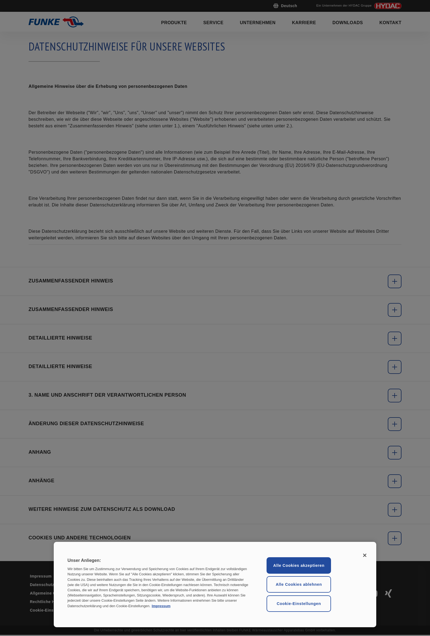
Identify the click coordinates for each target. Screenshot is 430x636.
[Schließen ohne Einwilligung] (365, 555)
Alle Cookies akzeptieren (298, 565)
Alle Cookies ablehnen (299, 584)
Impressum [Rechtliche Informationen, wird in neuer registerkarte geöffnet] (161, 606)
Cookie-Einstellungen (299, 603)
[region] (215, 584)
